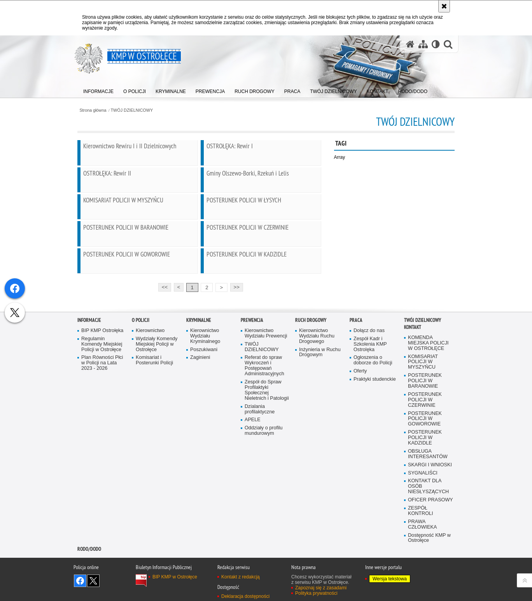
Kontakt (412, 419)
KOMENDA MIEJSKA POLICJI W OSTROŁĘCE (428, 436)
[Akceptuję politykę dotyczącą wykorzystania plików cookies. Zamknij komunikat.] (444, 6)
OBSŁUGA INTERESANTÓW (428, 546)
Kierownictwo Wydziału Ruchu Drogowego (316, 429)
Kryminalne (198, 412)
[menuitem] (98, 89)
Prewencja (252, 412)
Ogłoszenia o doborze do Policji (373, 453)
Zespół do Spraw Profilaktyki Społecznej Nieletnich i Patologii (267, 483)
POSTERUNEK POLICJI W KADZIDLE (425, 531)
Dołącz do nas (369, 423)
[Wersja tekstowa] (436, 44)
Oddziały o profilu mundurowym (264, 523)
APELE (253, 512)
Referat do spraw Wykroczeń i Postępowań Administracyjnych (264, 458)
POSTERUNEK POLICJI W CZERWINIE (425, 493)
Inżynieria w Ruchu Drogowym (320, 445)
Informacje (89, 412)
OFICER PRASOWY (430, 593)
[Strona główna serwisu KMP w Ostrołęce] (410, 44)
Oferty (360, 464)
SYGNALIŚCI (423, 565)
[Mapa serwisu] (423, 44)
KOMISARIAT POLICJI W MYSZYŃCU (423, 455)
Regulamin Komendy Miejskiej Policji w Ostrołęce (101, 437)
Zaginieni (200, 450)
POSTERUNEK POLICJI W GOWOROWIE (425, 512)
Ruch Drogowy (310, 412)
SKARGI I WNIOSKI (430, 557)
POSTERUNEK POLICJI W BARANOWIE (425, 474)
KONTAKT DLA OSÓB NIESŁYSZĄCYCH (428, 579)
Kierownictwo (150, 423)
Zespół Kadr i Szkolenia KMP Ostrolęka (370, 437)
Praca (356, 412)
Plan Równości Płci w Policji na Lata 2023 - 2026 (102, 456)
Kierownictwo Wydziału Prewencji (266, 426)
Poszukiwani (203, 442)
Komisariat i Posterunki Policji (154, 453)
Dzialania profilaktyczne (260, 502)
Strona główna (92, 110)
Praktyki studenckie (375, 472)
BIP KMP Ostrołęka (102, 423)
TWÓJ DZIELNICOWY (132, 110)
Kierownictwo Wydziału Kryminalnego (205, 429)
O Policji (140, 412)
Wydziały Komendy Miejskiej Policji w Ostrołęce (156, 437)
